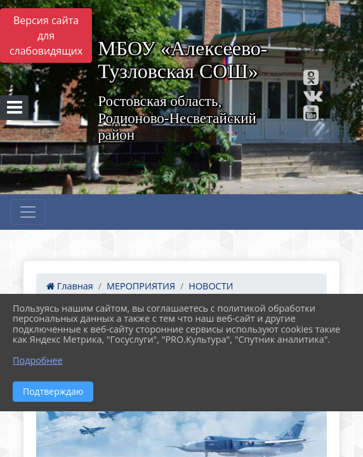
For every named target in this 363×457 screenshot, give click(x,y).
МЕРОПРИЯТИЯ (141, 286)
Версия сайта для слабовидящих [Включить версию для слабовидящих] (46, 35)
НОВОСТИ (210, 286)
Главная (69, 286)
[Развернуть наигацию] (28, 212)
